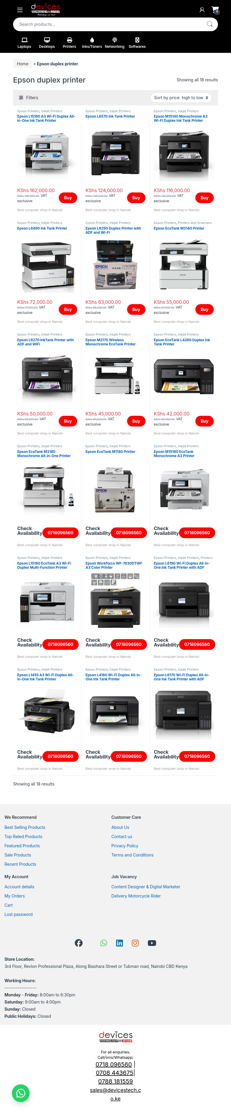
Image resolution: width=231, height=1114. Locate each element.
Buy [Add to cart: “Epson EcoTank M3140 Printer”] (204, 309)
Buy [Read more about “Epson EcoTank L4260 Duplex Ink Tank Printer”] (204, 421)
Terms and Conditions (132, 854)
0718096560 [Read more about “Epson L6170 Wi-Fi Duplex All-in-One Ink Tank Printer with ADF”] (197, 756)
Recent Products (20, 864)
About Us (120, 827)
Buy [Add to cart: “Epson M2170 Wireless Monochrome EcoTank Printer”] (136, 421)
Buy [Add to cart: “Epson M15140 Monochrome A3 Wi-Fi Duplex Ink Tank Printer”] (204, 197)
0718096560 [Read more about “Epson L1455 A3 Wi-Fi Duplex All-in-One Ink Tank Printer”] (60, 756)
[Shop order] (181, 98)
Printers (69, 43)
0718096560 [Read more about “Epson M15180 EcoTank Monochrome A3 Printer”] (197, 532)
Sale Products (17, 854)
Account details (19, 886)
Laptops (24, 43)
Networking (114, 43)
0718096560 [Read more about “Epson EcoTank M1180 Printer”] (129, 532)
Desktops (47, 43)
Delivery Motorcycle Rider (136, 895)
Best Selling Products (24, 827)
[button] (21, 1093)
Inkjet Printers (51, 111)
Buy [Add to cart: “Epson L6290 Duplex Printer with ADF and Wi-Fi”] (136, 309)
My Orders (14, 895)
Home (23, 63)
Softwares (137, 43)
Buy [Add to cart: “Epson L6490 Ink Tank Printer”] (68, 309)
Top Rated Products (23, 836)
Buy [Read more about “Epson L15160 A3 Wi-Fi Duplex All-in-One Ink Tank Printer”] (68, 197)
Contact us (121, 836)
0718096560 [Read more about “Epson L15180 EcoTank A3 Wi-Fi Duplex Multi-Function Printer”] (60, 644)
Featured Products (22, 845)
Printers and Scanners (195, 223)
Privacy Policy (124, 845)
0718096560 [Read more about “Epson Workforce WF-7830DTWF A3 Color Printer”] (129, 644)
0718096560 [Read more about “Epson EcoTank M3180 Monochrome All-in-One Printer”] (60, 532)
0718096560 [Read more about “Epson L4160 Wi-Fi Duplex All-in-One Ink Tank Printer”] (129, 756)
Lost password (18, 914)
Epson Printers (28, 111)
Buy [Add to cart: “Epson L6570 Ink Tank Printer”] (136, 197)
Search (209, 24)
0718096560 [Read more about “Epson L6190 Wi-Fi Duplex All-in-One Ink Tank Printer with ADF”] (197, 644)
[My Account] (202, 9)
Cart (8, 905)
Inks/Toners (92, 43)
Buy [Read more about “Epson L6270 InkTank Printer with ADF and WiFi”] (68, 421)
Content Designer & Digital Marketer (145, 886)
